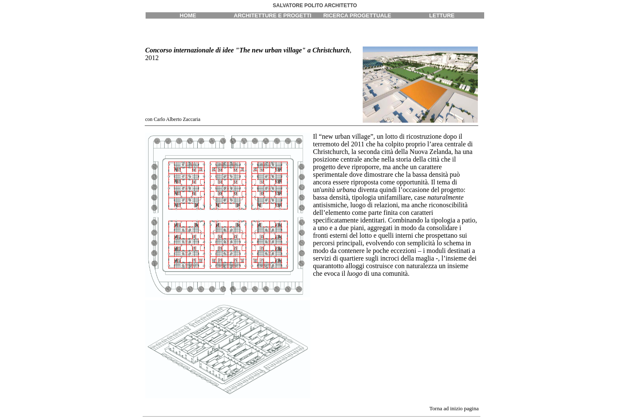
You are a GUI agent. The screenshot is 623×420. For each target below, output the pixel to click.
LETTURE (442, 15)
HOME (188, 15)
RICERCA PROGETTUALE (357, 15)
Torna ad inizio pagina (454, 408)
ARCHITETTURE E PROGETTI (272, 15)
